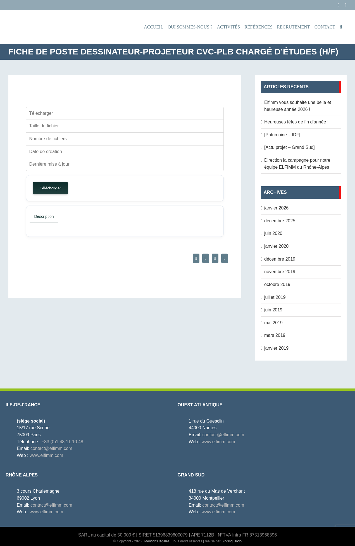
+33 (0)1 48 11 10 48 (62, 441)
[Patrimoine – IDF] (282, 134)
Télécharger (50, 188)
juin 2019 (273, 309)
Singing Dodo (231, 541)
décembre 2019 (279, 259)
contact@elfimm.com (51, 448)
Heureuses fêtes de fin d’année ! (296, 122)
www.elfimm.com (46, 455)
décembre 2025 (279, 220)
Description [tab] (44, 216)
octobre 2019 (277, 284)
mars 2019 (274, 335)
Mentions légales (157, 541)
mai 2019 (273, 322)
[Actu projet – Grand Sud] (289, 147)
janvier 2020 (276, 246)
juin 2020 (273, 233)
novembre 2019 (279, 271)
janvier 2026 (276, 208)
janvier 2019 (276, 348)
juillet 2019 (275, 297)
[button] (341, 27)
